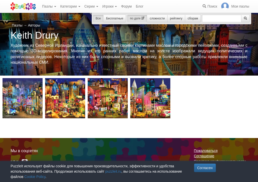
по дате (137, 18)
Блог (139, 6)
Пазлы (49, 6)
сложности (157, 18)
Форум (126, 6)
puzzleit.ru (113, 171)
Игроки (109, 6)
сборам (193, 18)
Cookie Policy (35, 177)
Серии (91, 6)
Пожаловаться (206, 151)
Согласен (205, 168)
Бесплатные (114, 18)
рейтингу (176, 18)
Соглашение (204, 156)
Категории (70, 6)
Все (98, 18)
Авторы (34, 25)
